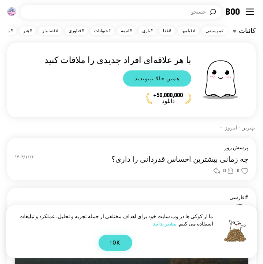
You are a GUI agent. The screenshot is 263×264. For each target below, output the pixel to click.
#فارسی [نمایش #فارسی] (238, 197)
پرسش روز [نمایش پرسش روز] (236, 147)
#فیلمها (188, 30)
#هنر (27, 30)
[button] (244, 171)
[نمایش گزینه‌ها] (237, 127)
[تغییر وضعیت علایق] (244, 31)
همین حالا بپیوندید (157, 78)
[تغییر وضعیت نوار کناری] (250, 12)
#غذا (167, 30)
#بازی (147, 30)
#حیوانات (102, 30)
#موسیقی (214, 30)
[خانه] (233, 12)
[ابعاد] (11, 11)
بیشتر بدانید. (164, 224)
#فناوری (76, 30)
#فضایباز (50, 30)
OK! (115, 243)
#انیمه (126, 30)
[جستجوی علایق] (121, 12)
